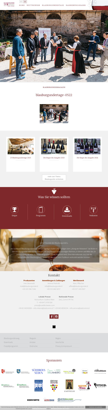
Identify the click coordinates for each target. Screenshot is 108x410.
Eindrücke (33, 346)
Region (58, 338)
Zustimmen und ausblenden (95, 407)
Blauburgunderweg (11, 338)
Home (22, 5)
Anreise (32, 342)
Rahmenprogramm (76, 5)
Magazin (33, 338)
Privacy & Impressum (63, 346)
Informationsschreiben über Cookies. (60, 408)
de (25, 1)
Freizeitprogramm (11, 346)
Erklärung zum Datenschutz (39, 408)
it (21, 1)
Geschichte (59, 342)
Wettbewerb (33, 5)
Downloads (8, 342)
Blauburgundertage (53, 5)
